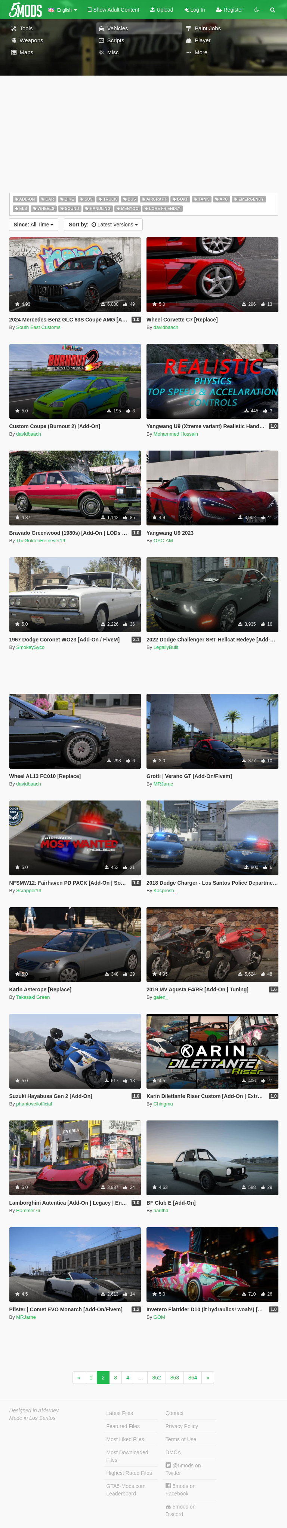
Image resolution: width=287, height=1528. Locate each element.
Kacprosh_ (165, 890)
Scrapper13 (28, 890)
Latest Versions (103, 225)
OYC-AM (163, 540)
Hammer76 (28, 1210)
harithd (161, 1210)
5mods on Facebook (180, 1490)
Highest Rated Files (129, 1473)
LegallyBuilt (166, 647)
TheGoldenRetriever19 (40, 540)
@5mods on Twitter (183, 1469)
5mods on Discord (180, 1510)
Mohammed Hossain (176, 434)
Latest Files (120, 1413)
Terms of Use (181, 1439)
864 (192, 1378)
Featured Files (123, 1426)
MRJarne (163, 784)
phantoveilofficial (34, 1104)
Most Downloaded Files (127, 1456)
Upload (161, 10)
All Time (34, 225)
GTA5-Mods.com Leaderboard (126, 1490)
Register (229, 10)
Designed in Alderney (34, 1410)
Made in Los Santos (32, 1418)
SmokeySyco (30, 647)
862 (156, 1378)
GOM (159, 1317)
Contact (174, 1413)
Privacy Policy (182, 1426)
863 (174, 1378)
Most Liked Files (125, 1439)
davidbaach (166, 327)
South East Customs (38, 327)
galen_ (161, 997)
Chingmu (163, 1104)
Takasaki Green (33, 997)
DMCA (173, 1452)
